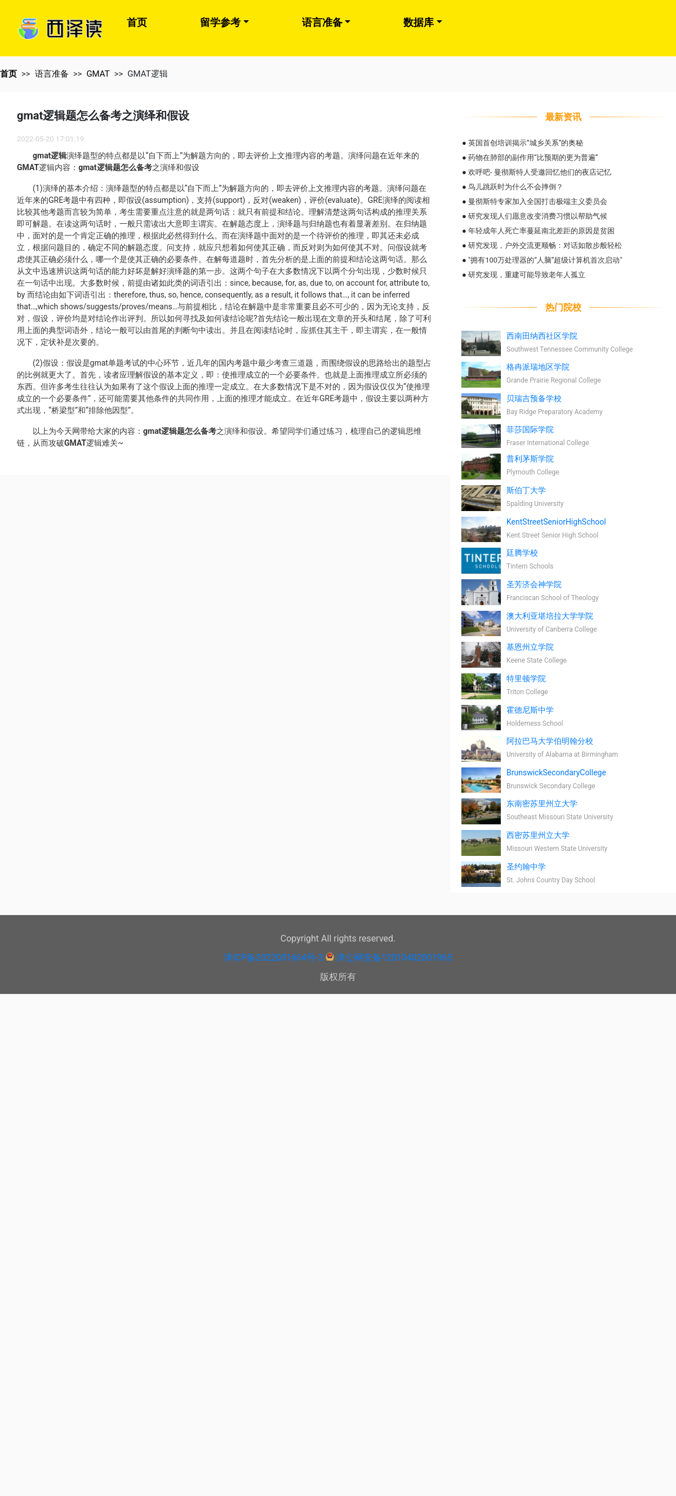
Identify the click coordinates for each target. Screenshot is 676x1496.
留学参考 (220, 22)
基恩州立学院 (530, 646)
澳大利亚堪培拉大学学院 (549, 615)
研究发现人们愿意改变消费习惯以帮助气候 (537, 216)
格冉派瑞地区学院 (538, 366)
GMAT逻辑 (147, 74)
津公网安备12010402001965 (394, 957)
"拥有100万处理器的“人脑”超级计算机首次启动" (545, 260)
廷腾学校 (522, 552)
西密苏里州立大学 (538, 835)
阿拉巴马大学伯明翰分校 (549, 740)
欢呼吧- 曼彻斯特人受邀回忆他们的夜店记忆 (539, 172)
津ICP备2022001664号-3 (273, 957)
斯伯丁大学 (526, 490)
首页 (137, 22)
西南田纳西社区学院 (541, 335)
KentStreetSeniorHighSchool (556, 521)
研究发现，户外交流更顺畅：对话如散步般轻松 (545, 245)
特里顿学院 (526, 678)
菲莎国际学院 (530, 429)
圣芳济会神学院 (534, 584)
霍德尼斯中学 (530, 709)
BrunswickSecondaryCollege (556, 772)
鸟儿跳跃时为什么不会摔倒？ (515, 187)
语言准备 (322, 22)
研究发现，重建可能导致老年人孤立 (526, 274)
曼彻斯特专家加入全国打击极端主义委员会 (537, 201)
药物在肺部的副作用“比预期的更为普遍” (533, 157)
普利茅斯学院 (530, 458)
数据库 (418, 22)
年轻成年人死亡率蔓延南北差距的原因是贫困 (541, 231)
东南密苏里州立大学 (541, 803)
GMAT (97, 74)
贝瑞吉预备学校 (534, 398)
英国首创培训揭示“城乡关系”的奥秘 (525, 143)
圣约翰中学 (526, 866)
